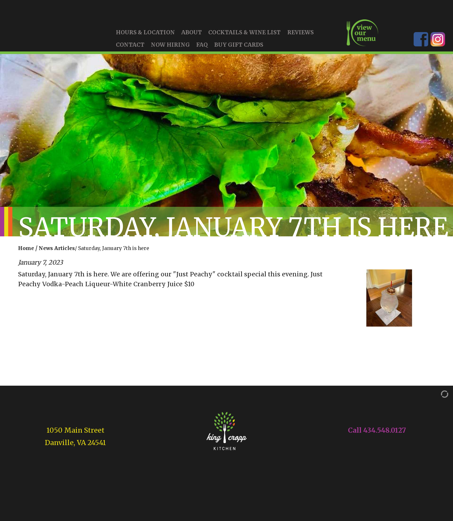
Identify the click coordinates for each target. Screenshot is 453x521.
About (191, 34)
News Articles (57, 250)
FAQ (202, 47)
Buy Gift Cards (238, 47)
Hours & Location (145, 34)
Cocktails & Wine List (244, 34)
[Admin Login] (438, 396)
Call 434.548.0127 (377, 432)
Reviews (300, 34)
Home (26, 250)
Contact (130, 47)
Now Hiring (170, 47)
